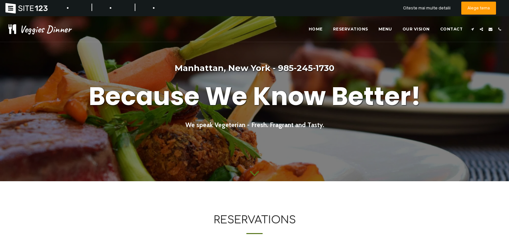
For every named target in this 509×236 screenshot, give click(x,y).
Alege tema (478, 8)
